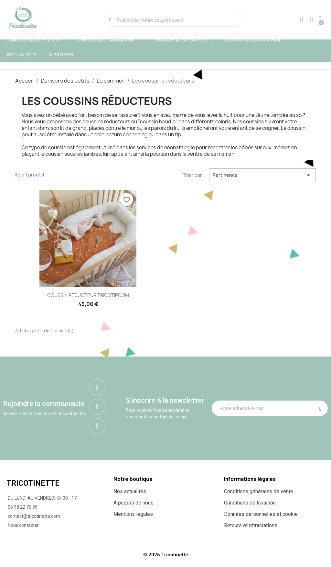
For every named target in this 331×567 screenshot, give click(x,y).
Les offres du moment (254, 39)
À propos (61, 54)
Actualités (21, 54)
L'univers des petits (34, 40)
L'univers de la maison (106, 40)
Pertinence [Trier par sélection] (262, 175)
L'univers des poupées (181, 40)
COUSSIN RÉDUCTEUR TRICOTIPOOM (88, 295)
